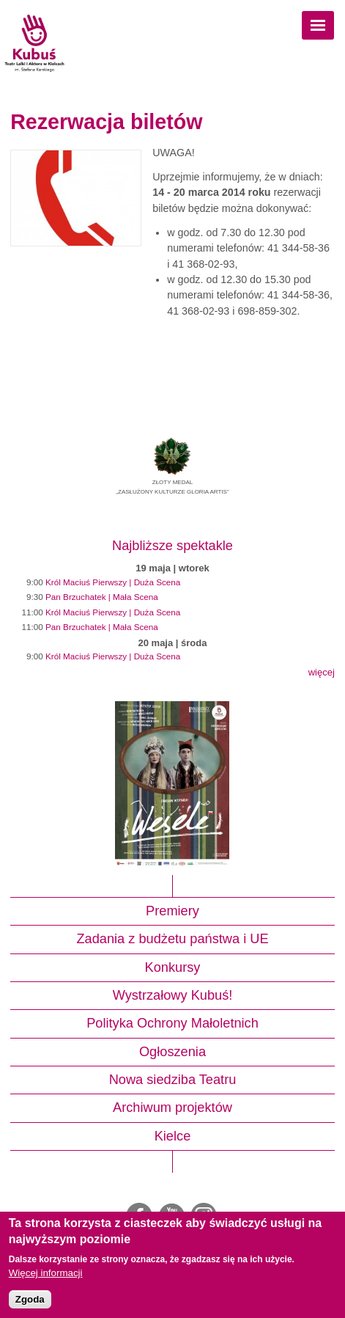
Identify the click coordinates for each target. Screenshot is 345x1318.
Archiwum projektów (172, 1107)
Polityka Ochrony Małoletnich (172, 1023)
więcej (321, 672)
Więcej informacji (46, 1272)
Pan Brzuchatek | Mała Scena (101, 596)
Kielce (173, 1136)
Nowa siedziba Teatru (173, 1079)
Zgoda (30, 1299)
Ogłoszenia (172, 1051)
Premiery (172, 911)
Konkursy (173, 967)
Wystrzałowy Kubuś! (173, 995)
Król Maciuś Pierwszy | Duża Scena (112, 582)
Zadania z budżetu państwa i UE (172, 938)
